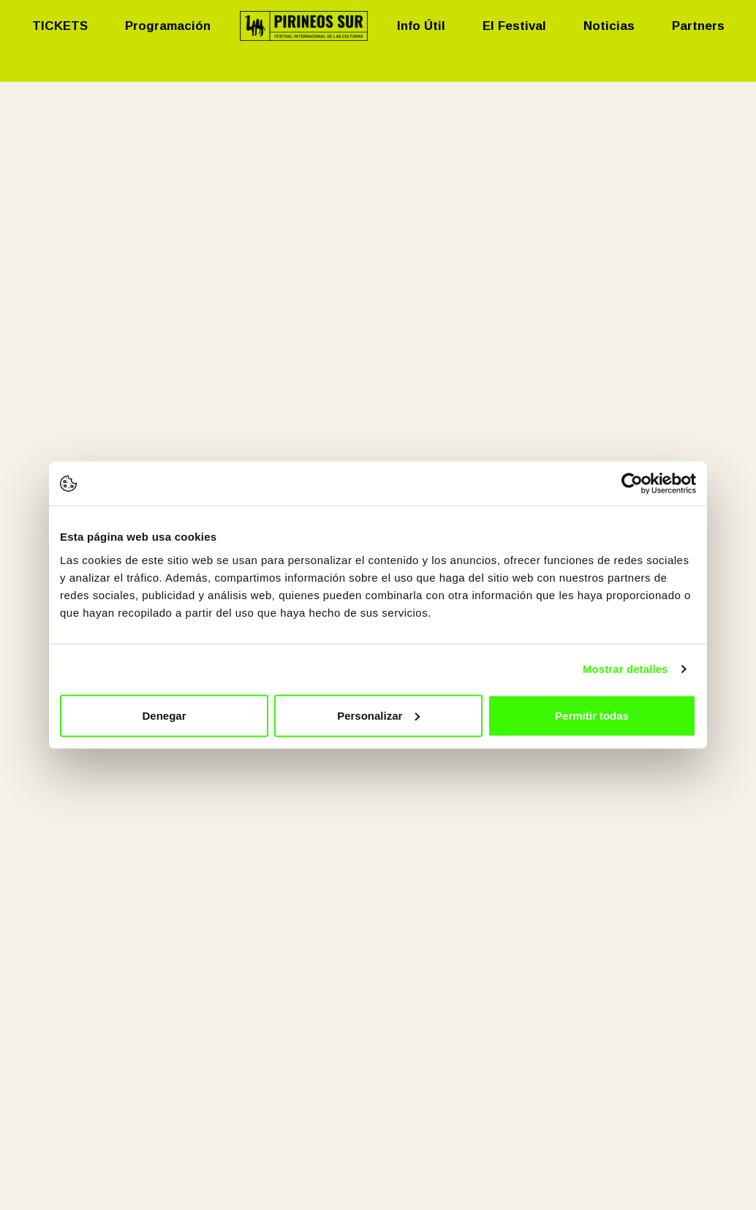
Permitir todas (592, 715)
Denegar (164, 715)
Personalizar (378, 715)
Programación (168, 26)
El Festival (514, 26)
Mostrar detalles (625, 669)
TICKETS (60, 26)
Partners (698, 26)
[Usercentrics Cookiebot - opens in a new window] (632, 484)
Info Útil (421, 26)
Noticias (609, 26)
